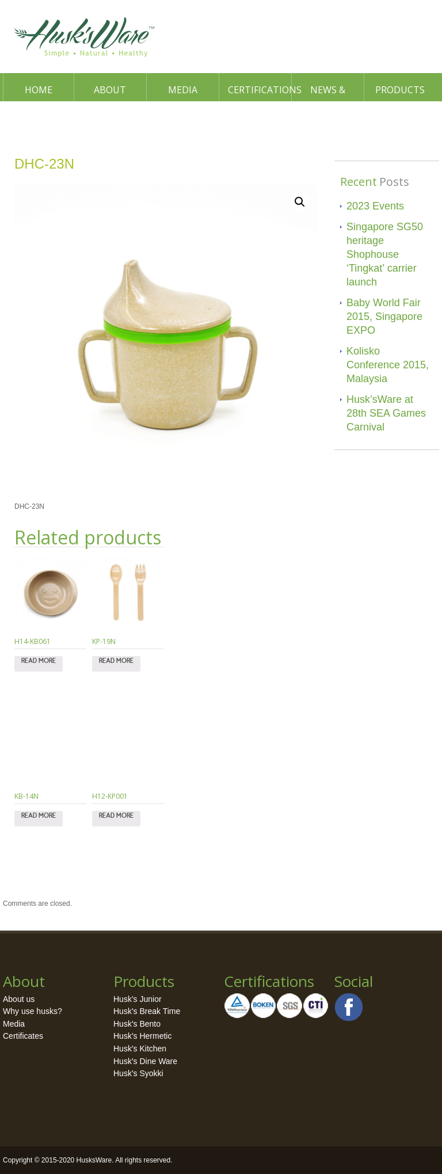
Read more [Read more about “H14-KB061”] (38, 663)
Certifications (259, 89)
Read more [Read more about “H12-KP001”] (116, 818)
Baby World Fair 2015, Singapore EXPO (384, 316)
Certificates (23, 1035)
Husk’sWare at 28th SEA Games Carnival (386, 413)
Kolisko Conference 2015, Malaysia (387, 364)
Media (182, 89)
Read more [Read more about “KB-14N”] (38, 818)
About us (19, 999)
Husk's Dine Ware (145, 1061)
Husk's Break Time (146, 1011)
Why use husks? (32, 1011)
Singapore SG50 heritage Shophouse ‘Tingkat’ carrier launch (384, 254)
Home (38, 89)
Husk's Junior (137, 999)
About (110, 89)
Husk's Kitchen (139, 1048)
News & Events (327, 92)
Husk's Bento (137, 1023)
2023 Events (375, 206)
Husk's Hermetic (142, 1035)
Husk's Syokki (138, 1073)
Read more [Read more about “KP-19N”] (116, 663)
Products (400, 89)
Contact (39, 118)
